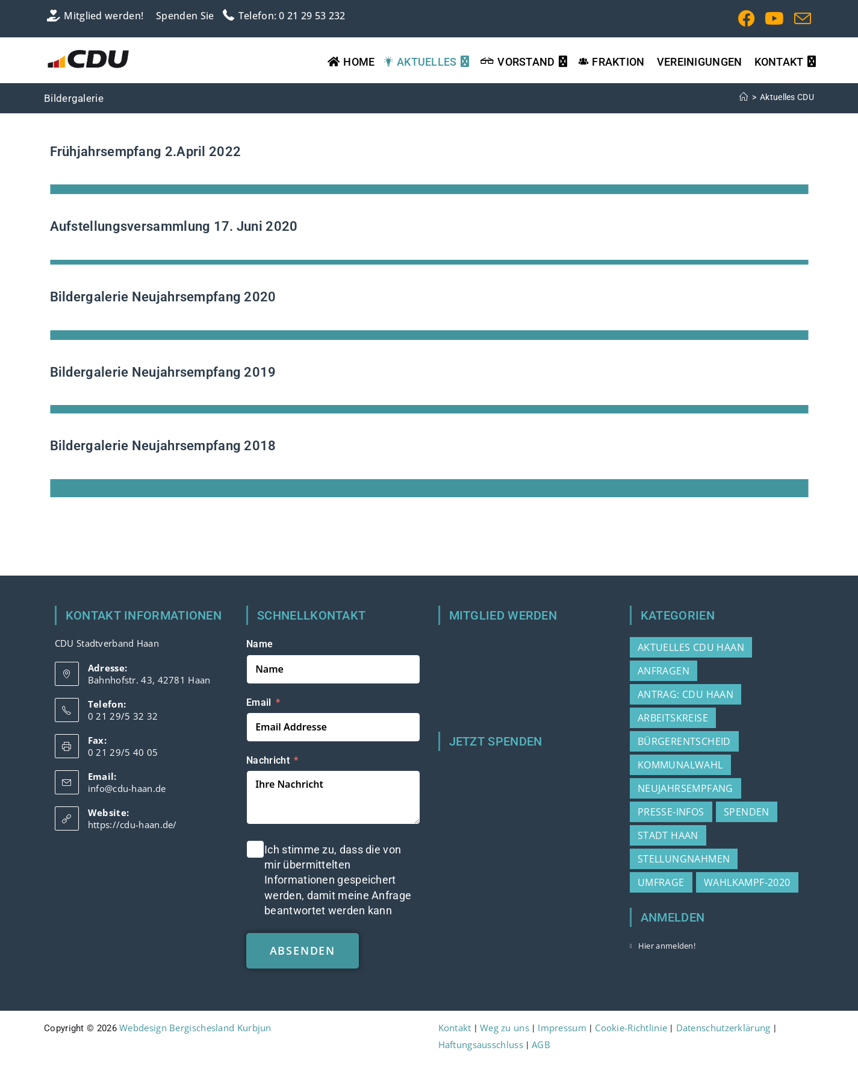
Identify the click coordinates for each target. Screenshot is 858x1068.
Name (259, 644)
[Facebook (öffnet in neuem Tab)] (746, 18)
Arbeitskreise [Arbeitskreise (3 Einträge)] (673, 717)
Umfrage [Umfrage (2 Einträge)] (661, 882)
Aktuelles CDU (787, 97)
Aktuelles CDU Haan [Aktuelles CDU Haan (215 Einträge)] (691, 647)
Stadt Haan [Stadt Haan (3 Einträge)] (668, 835)
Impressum (562, 1028)
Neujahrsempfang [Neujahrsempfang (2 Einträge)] (685, 788)
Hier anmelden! (666, 945)
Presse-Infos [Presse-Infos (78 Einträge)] (671, 811)
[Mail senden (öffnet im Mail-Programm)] (800, 18)
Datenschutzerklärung (723, 1028)
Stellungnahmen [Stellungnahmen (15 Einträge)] (684, 858)
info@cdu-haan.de (127, 788)
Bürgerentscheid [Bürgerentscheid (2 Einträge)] (684, 741)
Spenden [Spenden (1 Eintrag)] (746, 811)
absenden (302, 950)
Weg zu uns (504, 1028)
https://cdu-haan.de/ (132, 824)
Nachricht (268, 760)
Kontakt (454, 1028)
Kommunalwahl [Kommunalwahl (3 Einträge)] (680, 764)
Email (259, 702)
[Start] (743, 97)
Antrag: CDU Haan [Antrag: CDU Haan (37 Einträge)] (685, 694)
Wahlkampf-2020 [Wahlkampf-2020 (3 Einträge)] (747, 882)
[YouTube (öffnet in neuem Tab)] (774, 18)
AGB (541, 1044)
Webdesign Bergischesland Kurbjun (195, 1028)
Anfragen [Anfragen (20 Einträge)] (663, 670)
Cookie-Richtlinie (631, 1028)
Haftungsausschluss (480, 1044)
